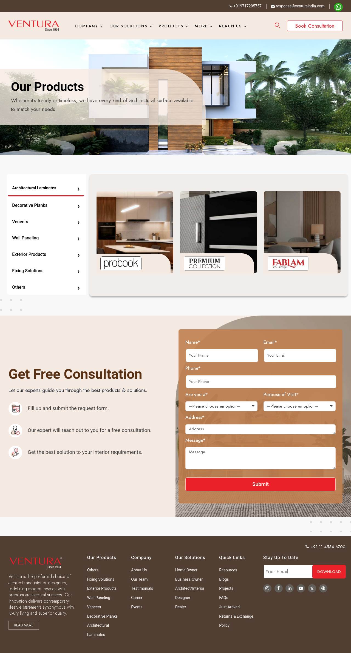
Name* (211, 342)
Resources (228, 570)
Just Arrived (229, 607)
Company (86, 26)
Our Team (139, 579)
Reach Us (230, 26)
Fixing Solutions (46, 271)
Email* (289, 342)
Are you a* (215, 394)
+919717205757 (246, 6)
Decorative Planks (46, 205)
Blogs (224, 579)
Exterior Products (46, 254)
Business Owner (189, 579)
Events (136, 607)
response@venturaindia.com (297, 6)
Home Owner (186, 570)
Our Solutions (128, 26)
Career (136, 597)
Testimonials (142, 588)
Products (171, 26)
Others (46, 287)
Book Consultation (314, 26)
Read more (23, 625)
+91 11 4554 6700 (325, 547)
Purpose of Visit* (299, 394)
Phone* (211, 368)
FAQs (223, 597)
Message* (214, 440)
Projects (226, 588)
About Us (139, 570)
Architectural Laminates (46, 188)
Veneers (46, 222)
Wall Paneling (46, 238)
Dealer (180, 607)
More (201, 26)
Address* (213, 417)
